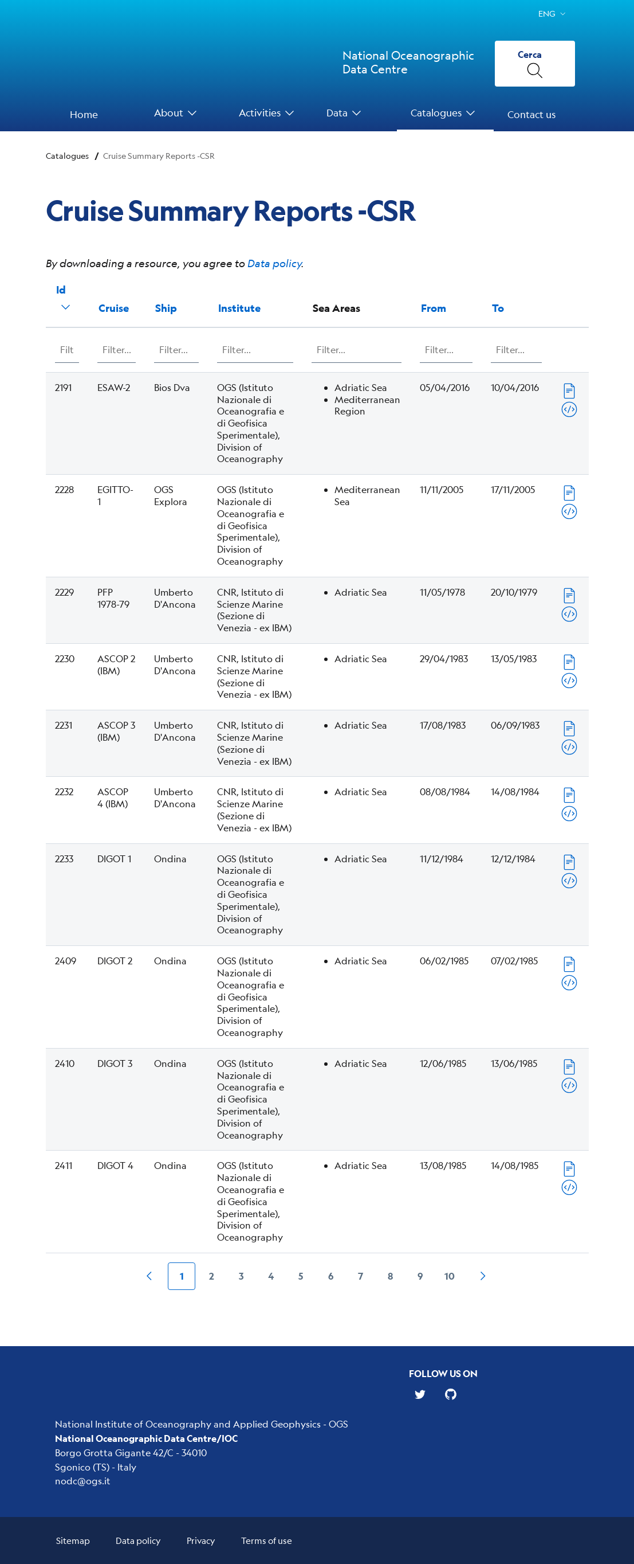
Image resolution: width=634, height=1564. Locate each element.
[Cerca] (535, 64)
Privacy (201, 1540)
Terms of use (266, 1540)
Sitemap (73, 1540)
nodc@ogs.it (83, 1481)
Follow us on (443, 1373)
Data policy (274, 263)
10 (449, 1276)
